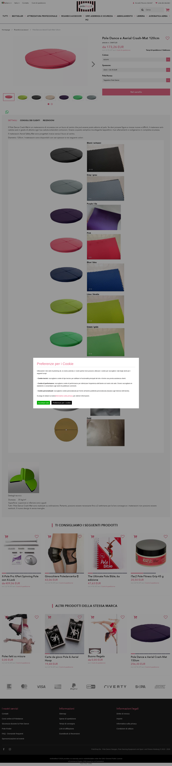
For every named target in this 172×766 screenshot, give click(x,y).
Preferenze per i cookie (62, 403)
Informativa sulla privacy (64, 396)
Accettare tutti (43, 403)
